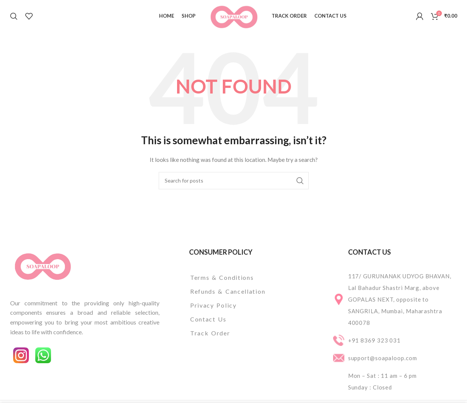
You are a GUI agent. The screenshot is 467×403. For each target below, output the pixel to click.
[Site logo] (233, 15)
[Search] (13, 16)
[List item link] (247, 277)
